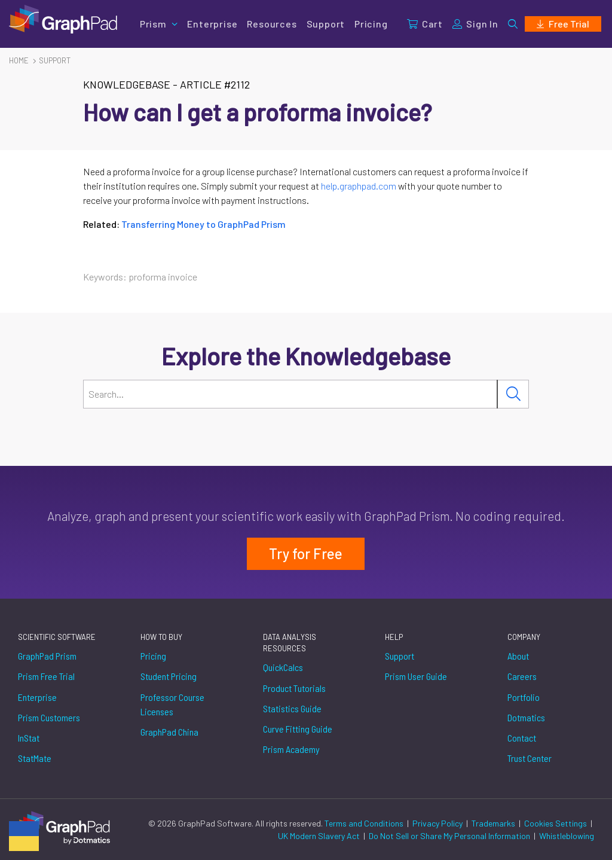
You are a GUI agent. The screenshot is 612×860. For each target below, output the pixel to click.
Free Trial (563, 23)
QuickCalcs (283, 667)
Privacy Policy (438, 823)
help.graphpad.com (358, 185)
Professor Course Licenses (172, 704)
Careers (522, 676)
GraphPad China (169, 731)
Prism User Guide (416, 676)
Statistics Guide (292, 708)
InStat (28, 737)
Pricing (371, 23)
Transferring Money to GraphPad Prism (203, 224)
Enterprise (212, 23)
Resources (271, 23)
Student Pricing (168, 676)
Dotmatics (526, 717)
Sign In (475, 23)
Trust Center (529, 758)
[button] (513, 24)
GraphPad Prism (47, 655)
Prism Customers (49, 717)
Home (19, 60)
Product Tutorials (294, 688)
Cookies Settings (555, 823)
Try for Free (305, 553)
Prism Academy (291, 749)
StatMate (34, 758)
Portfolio (523, 697)
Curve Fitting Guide (297, 728)
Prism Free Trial (46, 676)
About (518, 655)
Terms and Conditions (365, 823)
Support (326, 23)
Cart (425, 23)
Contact (521, 737)
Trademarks (494, 823)
